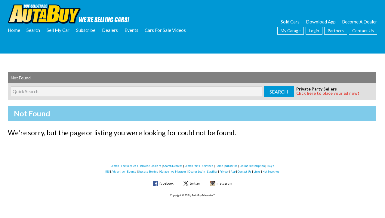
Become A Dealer (359, 21)
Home (14, 30)
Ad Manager (178, 171)
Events (131, 30)
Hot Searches (271, 171)
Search (33, 30)
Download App (321, 21)
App (233, 171)
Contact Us (363, 30)
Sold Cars (290, 21)
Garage (164, 171)
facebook (166, 183)
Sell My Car (58, 30)
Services (207, 165)
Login (314, 30)
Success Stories (148, 171)
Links (257, 171)
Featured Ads (129, 165)
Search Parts (192, 165)
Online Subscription (252, 165)
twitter (195, 183)
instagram (224, 183)
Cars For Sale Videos (165, 30)
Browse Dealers (150, 165)
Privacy (224, 171)
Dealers (110, 30)
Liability (212, 171)
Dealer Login (196, 171)
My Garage (290, 30)
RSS (107, 171)
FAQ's (270, 165)
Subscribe (85, 30)
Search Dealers (173, 165)
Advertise (118, 171)
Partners (336, 30)
